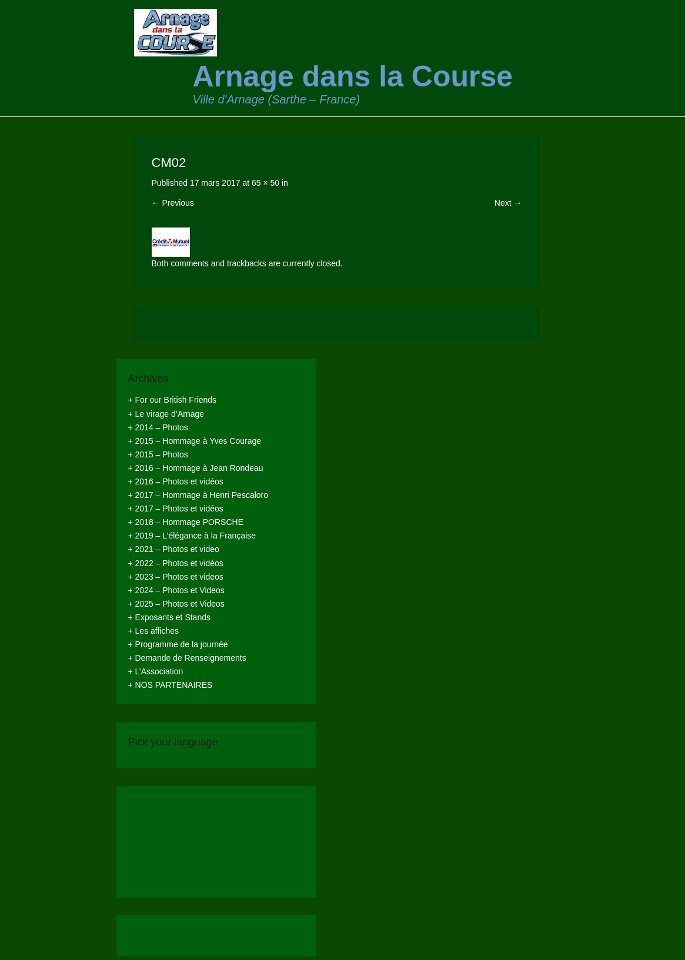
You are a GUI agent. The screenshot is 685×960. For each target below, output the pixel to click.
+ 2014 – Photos (158, 427)
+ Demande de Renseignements (187, 658)
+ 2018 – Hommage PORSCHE (185, 522)
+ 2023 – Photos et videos (175, 576)
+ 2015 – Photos (158, 454)
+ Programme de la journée (178, 644)
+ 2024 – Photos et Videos (176, 590)
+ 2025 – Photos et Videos (176, 603)
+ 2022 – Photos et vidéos (175, 563)
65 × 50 (265, 183)
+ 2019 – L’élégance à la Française (192, 535)
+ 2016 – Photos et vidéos (175, 481)
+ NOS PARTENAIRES (170, 685)
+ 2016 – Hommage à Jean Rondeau (195, 468)
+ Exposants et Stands (169, 617)
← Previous (173, 203)
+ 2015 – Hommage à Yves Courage (195, 441)
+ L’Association (155, 671)
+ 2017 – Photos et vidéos (175, 508)
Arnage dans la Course (353, 76)
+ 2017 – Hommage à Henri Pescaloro (198, 495)
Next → (508, 203)
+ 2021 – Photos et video (173, 549)
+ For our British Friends (172, 399)
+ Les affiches (153, 630)
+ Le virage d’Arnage (166, 414)
